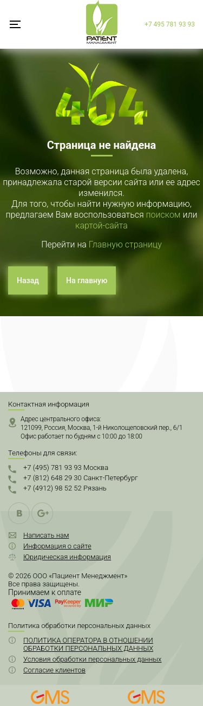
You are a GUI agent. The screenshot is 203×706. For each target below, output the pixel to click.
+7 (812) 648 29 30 (80, 478)
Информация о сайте (57, 546)
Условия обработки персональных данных (92, 659)
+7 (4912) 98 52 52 (65, 488)
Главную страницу (125, 244)
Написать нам (46, 535)
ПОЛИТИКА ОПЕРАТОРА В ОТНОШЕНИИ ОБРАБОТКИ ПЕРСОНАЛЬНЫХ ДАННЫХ (88, 644)
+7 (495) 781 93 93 (65, 467)
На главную (86, 280)
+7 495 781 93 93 (170, 24)
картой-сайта (101, 225)
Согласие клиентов (54, 670)
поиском (163, 215)
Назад (28, 280)
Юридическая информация (67, 557)
